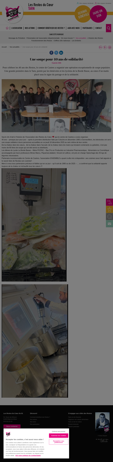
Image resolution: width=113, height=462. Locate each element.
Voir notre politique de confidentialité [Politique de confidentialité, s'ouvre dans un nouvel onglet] (28, 455)
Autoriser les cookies (58, 435)
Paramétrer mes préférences (58, 441)
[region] (36, 443)
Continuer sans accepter (58, 431)
